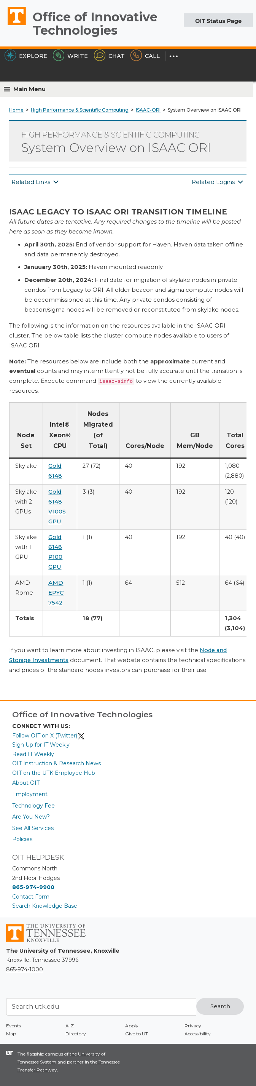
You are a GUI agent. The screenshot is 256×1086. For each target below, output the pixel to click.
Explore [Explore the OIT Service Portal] (26, 56)
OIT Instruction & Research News (56, 763)
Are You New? (31, 816)
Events (13, 1025)
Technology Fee (33, 805)
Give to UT (136, 1033)
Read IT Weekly (33, 754)
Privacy (192, 1025)
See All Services (33, 828)
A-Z (69, 1025)
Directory (75, 1033)
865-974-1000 (24, 969)
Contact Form (30, 896)
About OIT (26, 782)
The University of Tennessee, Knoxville (13, 25)
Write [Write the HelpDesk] (70, 56)
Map (11, 1033)
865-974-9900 (33, 887)
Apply (131, 1025)
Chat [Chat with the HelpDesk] (109, 56)
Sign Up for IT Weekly (41, 744)
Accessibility (197, 1033)
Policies (22, 839)
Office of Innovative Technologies (95, 24)
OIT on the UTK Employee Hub (53, 772)
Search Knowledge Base (44, 905)
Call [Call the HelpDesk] (145, 56)
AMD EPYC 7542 (56, 592)
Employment (30, 794)
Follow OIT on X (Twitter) (48, 735)
